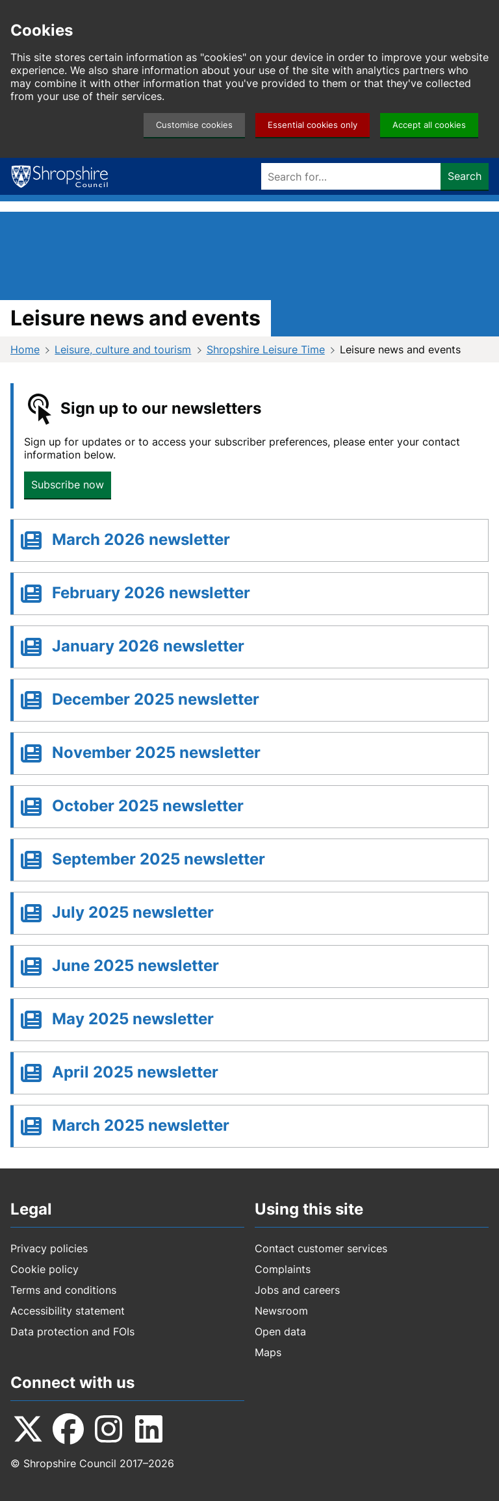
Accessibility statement (67, 1310)
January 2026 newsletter (148, 646)
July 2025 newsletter (133, 912)
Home (25, 349)
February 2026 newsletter (151, 592)
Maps (268, 1352)
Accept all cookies (429, 125)
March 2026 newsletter (141, 539)
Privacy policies (49, 1248)
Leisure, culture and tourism (123, 349)
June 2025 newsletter (135, 965)
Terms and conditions (63, 1289)
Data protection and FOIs (72, 1331)
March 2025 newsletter (140, 1125)
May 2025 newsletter (133, 1018)
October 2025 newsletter (148, 805)
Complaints (283, 1269)
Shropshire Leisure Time (266, 349)
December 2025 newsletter (155, 699)
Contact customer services (321, 1248)
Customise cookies (194, 125)
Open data (280, 1331)
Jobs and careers (297, 1289)
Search (464, 176)
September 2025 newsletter (158, 859)
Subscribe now (67, 484)
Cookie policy (44, 1269)
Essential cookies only (312, 125)
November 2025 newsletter (156, 752)
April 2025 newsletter (135, 1072)
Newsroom (281, 1310)
